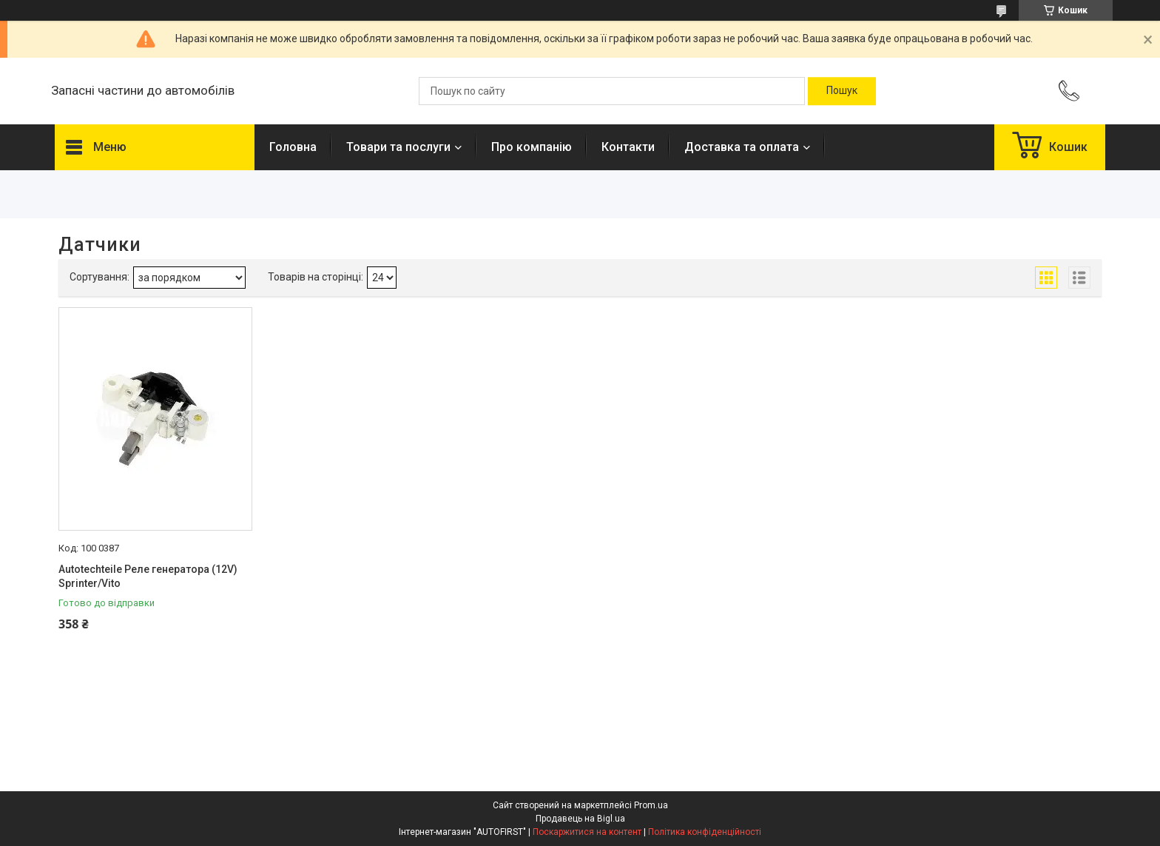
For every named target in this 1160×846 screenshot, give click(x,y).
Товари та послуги (398, 147)
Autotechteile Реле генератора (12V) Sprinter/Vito (147, 576)
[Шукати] (842, 91)
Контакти (628, 147)
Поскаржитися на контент (587, 832)
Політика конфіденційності (704, 832)
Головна (293, 147)
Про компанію (531, 147)
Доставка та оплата (741, 147)
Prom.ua (651, 805)
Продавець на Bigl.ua (580, 818)
